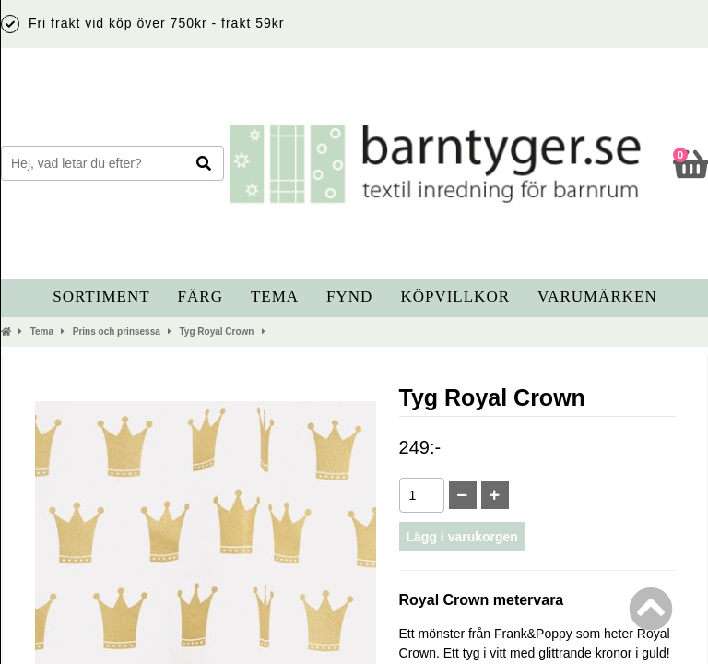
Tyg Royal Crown (217, 331)
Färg (200, 296)
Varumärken (597, 296)
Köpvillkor (455, 296)
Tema (275, 296)
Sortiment (101, 296)
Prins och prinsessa (116, 331)
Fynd (349, 296)
